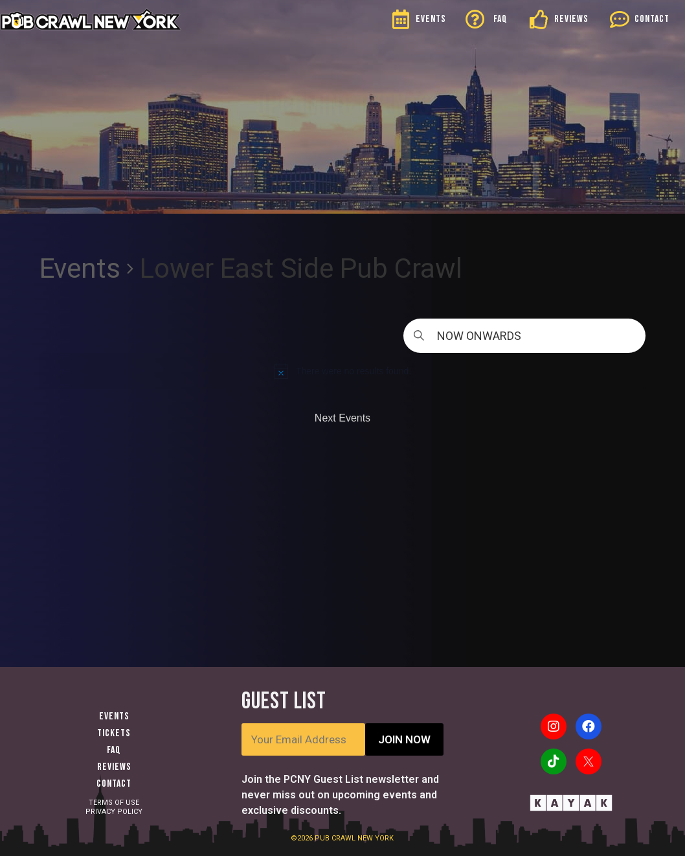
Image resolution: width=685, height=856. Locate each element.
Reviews (114, 767)
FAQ (500, 19)
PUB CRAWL (336, 838)
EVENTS (431, 19)
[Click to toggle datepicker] (524, 336)
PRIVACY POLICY (113, 811)
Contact (113, 784)
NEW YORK (375, 838)
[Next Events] (342, 418)
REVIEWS (571, 19)
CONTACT (651, 19)
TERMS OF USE (114, 802)
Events (79, 268)
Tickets (114, 733)
